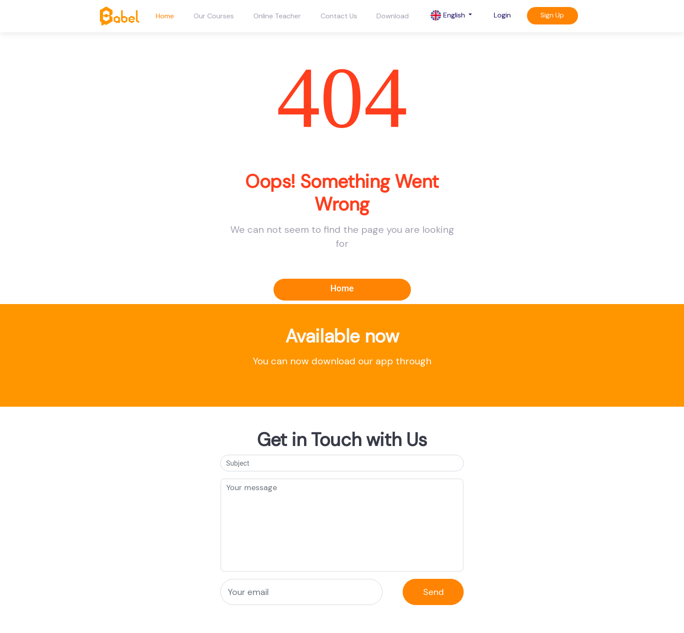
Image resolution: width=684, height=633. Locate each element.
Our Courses (214, 16)
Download (392, 16)
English (449, 15)
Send (433, 592)
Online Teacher (277, 16)
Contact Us (339, 16)
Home (165, 16)
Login (502, 15)
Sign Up (552, 15)
